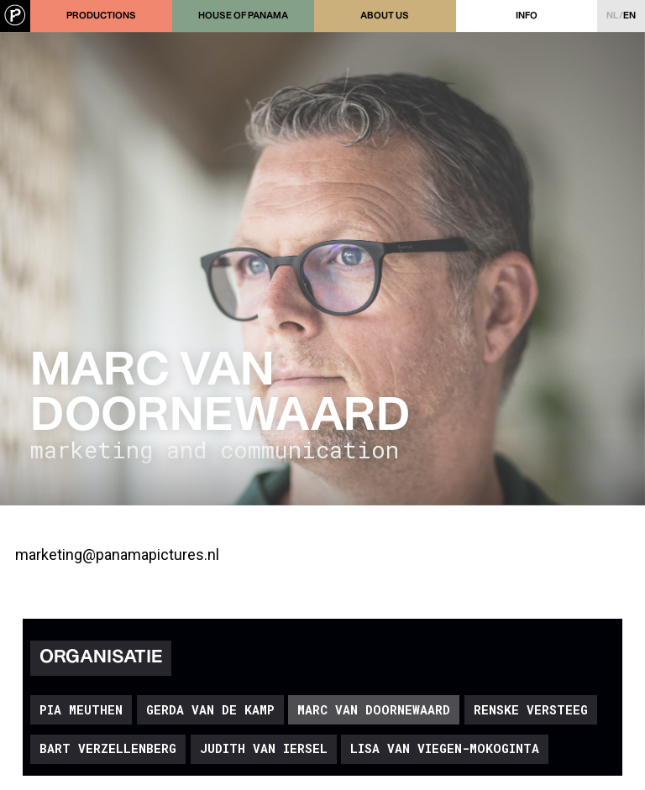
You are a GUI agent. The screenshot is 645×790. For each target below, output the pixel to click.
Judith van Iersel (264, 748)
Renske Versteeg (531, 710)
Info (527, 16)
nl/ (621, 16)
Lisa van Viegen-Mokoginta (444, 748)
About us (384, 16)
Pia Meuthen (81, 710)
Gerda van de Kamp (210, 710)
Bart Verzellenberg (107, 748)
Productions (101, 16)
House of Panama (243, 16)
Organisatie (101, 658)
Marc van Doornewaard (373, 710)
